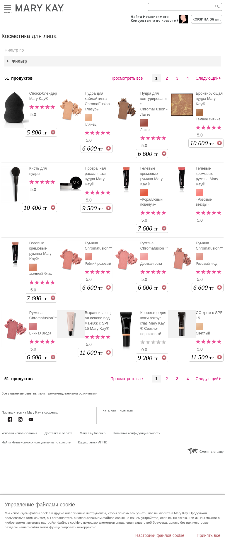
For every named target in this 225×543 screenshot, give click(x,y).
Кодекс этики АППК (92, 442)
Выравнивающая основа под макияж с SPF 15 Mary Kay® (97, 320)
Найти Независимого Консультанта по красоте (153, 18)
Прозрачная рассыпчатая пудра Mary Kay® (96, 176)
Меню (7, 8)
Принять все (208, 535)
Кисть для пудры (38, 171)
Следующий (207, 78)
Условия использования (19, 433)
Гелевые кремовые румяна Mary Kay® (151, 176)
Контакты (127, 410)
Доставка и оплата (58, 433)
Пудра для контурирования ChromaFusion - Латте (154, 104)
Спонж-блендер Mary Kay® (43, 96)
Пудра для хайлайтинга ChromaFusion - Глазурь (98, 101)
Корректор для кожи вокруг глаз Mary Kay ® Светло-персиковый (153, 323)
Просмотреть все (126, 78)
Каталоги (109, 410)
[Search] (185, 7)
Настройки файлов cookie (160, 535)
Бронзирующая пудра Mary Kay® (209, 98)
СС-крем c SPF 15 (209, 315)
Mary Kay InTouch (92, 433)
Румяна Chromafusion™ (98, 245)
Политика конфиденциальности (136, 433)
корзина (206, 19)
